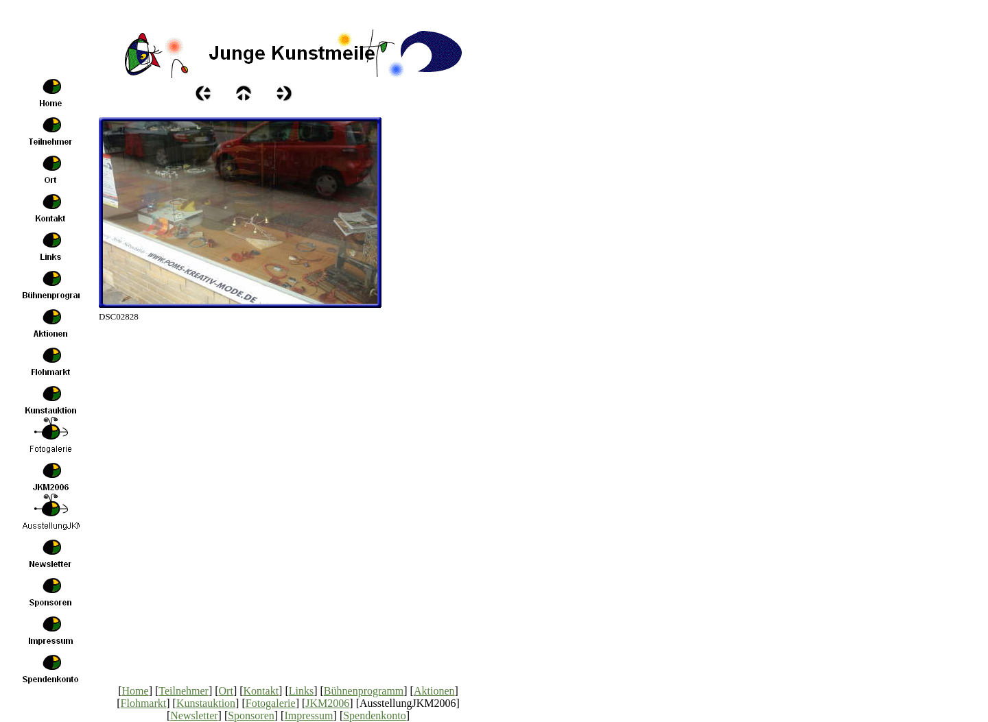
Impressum (308, 715)
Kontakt (261, 691)
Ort (226, 691)
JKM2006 (327, 703)
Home (135, 691)
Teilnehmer (183, 691)
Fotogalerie (271, 703)
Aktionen (434, 691)
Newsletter (193, 715)
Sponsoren (251, 715)
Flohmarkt (144, 703)
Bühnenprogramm (363, 691)
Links (301, 691)
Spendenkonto (374, 715)
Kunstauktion (205, 703)
